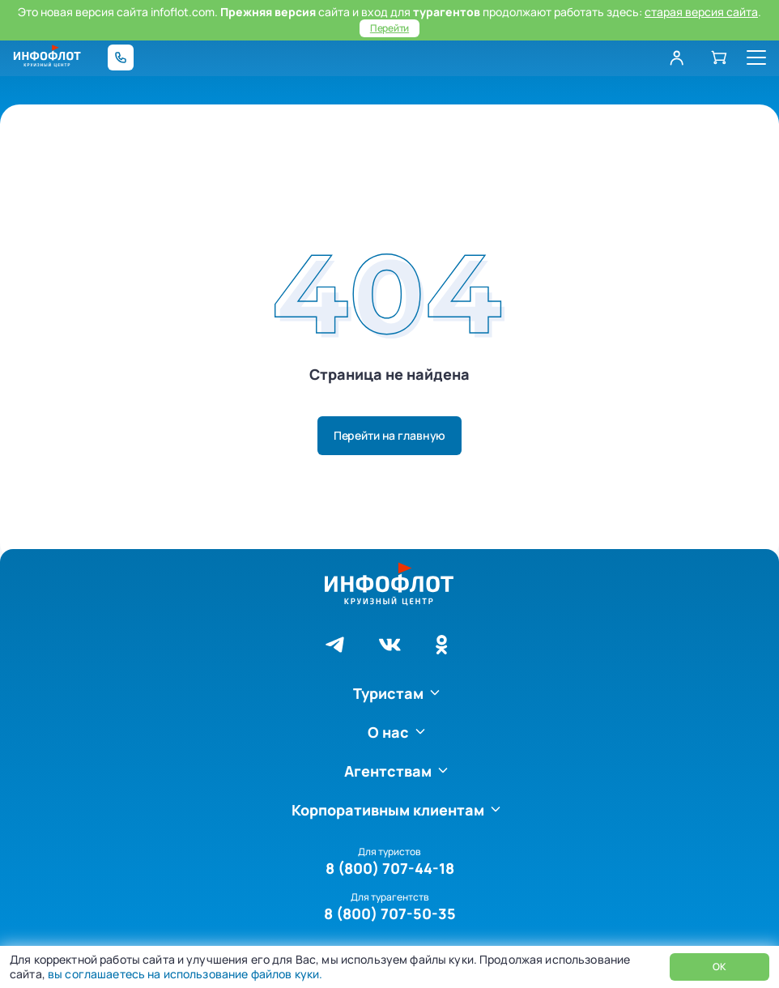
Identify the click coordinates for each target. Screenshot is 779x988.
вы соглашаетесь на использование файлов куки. (183, 974)
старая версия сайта (701, 11)
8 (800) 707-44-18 (390, 868)
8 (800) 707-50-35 (390, 913)
